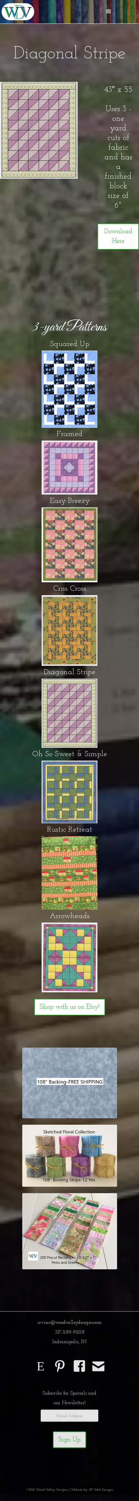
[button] (108, 11)
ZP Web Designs (101, 1492)
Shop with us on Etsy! (70, 1007)
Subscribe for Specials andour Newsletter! (69, 1400)
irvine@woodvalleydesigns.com (69, 1325)
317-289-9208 (69, 1334)
